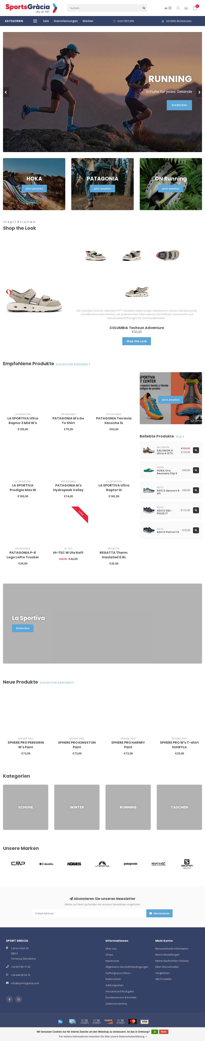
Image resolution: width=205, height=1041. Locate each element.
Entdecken (179, 105)
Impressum (112, 961)
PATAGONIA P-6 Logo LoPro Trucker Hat (23, 557)
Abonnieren (159, 913)
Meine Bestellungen (167, 954)
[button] (6, 92)
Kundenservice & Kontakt (121, 997)
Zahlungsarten (115, 985)
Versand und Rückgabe (120, 991)
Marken (88, 21)
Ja (154, 1031)
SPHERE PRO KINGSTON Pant (77, 744)
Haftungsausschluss (118, 973)
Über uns (111, 948)
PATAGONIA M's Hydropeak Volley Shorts (68, 490)
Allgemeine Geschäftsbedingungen (127, 967)
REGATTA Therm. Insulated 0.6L (114, 555)
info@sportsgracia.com (25, 983)
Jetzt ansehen (34, 188)
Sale (46, 21)
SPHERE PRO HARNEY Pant (128, 744)
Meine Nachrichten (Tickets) (172, 961)
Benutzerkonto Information (171, 948)
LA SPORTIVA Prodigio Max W (23, 487)
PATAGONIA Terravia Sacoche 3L (114, 420)
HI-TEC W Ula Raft (68, 552)
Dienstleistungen (66, 21)
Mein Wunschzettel (167, 967)
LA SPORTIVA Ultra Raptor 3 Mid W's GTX (22, 423)
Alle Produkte (163, 979)
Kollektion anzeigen (73, 364)
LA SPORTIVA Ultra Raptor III (113, 487)
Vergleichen (162, 973)
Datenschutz (113, 979)
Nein (163, 1031)
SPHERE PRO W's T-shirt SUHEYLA (179, 744)
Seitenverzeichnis (116, 1003)
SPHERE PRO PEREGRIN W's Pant (26, 744)
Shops (109, 954)
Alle (180, 436)
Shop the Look (136, 341)
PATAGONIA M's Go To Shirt (68, 420)
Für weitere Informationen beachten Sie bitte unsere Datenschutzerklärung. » (103, 1036)
